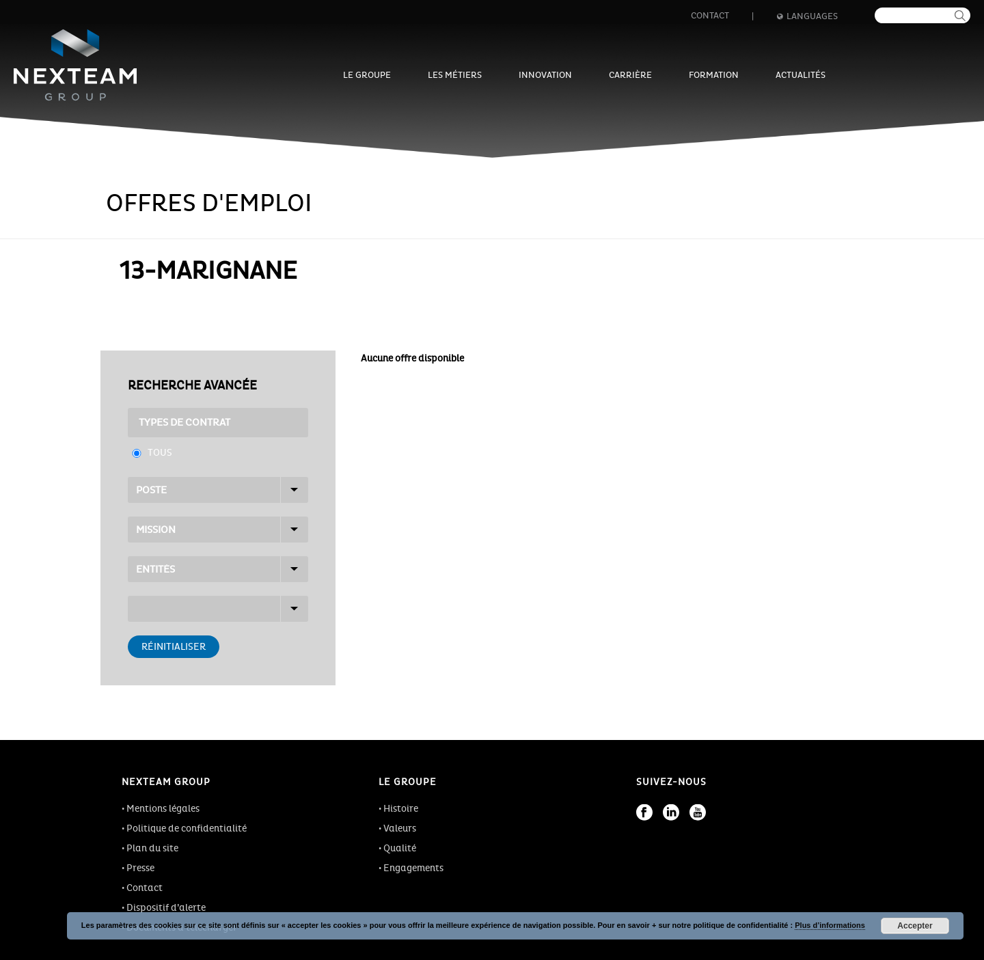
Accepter (914, 926)
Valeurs (399, 828)
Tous (160, 452)
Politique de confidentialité (186, 828)
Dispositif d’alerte (166, 908)
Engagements (413, 868)
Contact (710, 15)
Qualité (399, 848)
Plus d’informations (830, 925)
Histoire (400, 808)
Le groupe (367, 75)
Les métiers (455, 75)
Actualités (800, 75)
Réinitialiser (173, 647)
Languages (807, 16)
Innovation (545, 75)
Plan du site (152, 848)
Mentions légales (163, 808)
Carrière (630, 75)
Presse (140, 868)
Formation (714, 75)
